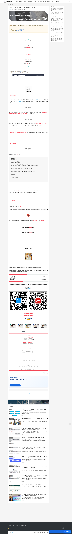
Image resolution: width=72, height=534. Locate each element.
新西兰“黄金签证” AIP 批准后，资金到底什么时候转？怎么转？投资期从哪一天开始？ (34, 410)
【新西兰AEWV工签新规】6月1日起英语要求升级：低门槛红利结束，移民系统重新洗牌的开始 (34, 476)
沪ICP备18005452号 (23, 526)
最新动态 (19, 9)
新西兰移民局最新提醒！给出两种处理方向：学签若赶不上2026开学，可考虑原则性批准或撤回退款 (34, 429)
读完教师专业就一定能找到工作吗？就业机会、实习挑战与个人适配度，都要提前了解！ (34, 448)
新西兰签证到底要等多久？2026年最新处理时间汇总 (33, 484)
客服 (25, 525)
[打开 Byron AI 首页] (67, 531)
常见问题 (22, 525)
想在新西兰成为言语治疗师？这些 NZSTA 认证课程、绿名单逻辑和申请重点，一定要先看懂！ (34, 466)
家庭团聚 (29, 1)
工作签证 (34, 1)
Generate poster (36, 533)
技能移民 (20, 1)
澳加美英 (48, 1)
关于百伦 (52, 1)
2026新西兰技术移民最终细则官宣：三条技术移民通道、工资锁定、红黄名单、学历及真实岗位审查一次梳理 (35, 438)
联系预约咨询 (18, 525)
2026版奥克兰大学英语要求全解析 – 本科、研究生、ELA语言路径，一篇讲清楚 (35, 457)
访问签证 (44, 1)
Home (8, 4)
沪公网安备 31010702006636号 (13, 528)
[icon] (63, 528)
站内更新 (19, 29)
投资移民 (25, 1)
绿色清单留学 (11, 466)
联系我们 (16, 1)
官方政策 (22, 29)
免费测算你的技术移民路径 (15, 385)
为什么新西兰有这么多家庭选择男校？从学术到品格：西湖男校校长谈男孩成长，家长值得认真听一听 (34, 495)
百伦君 (10, 9)
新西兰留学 (39, 1)
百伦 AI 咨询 (57, 1)
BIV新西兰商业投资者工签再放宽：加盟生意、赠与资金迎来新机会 (35, 419)
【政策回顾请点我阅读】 (37, 99)
